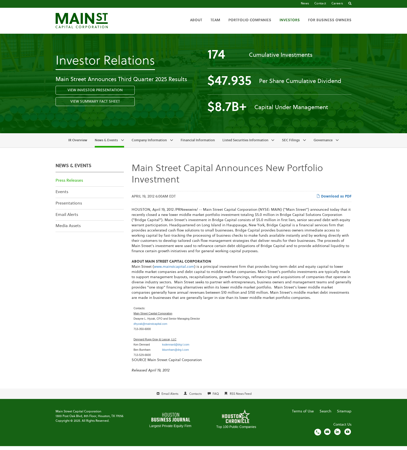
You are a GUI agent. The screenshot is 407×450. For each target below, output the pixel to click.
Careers (337, 3)
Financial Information (198, 144)
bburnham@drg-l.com (175, 353)
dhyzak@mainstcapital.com (150, 327)
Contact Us (342, 428)
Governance (323, 144)
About (196, 20)
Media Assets (68, 230)
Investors (290, 20)
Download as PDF (333, 200)
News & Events (106, 144)
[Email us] (327, 436)
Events (62, 196)
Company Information (149, 144)
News (305, 3)
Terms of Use (303, 415)
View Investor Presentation (95, 94)
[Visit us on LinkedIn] (337, 436)
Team (215, 20)
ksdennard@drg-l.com (175, 348)
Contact (320, 3)
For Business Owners (329, 20)
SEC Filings (291, 144)
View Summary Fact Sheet (95, 105)
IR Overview (77, 144)
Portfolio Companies (249, 20)
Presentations (69, 207)
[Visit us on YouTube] (347, 436)
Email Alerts (67, 218)
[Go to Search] (349, 4)
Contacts (195, 397)
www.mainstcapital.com (174, 270)
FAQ (216, 397)
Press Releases (69, 184)
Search (325, 415)
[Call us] (317, 435)
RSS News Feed (241, 397)
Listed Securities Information (245, 144)
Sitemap (344, 415)
